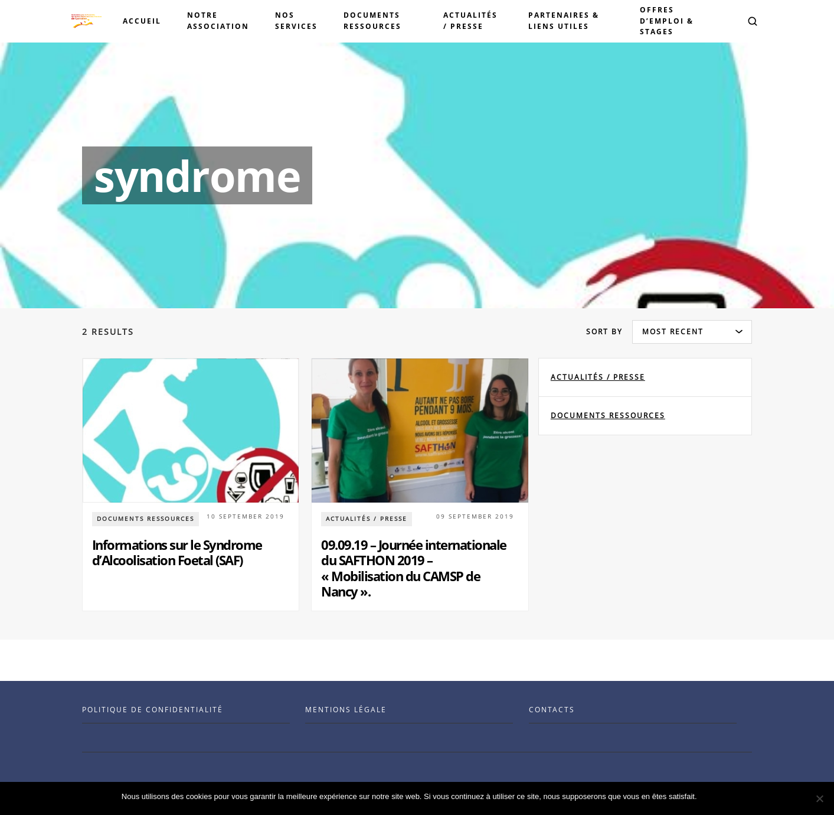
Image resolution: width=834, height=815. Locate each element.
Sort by (604, 332)
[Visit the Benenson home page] (86, 21)
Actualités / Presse (598, 377)
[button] (752, 21)
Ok (708, 796)
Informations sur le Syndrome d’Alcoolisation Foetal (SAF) (177, 552)
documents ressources (608, 415)
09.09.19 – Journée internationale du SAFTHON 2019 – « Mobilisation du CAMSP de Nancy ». (413, 568)
